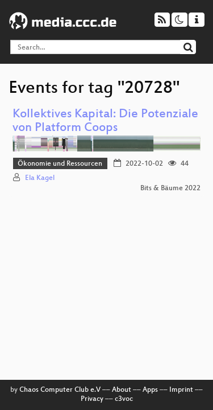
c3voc (124, 399)
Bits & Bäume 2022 (170, 188)
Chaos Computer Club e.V (60, 390)
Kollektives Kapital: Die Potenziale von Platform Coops (105, 122)
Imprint (181, 390)
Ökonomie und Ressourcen (60, 164)
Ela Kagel (40, 178)
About (121, 390)
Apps (150, 390)
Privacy (92, 399)
